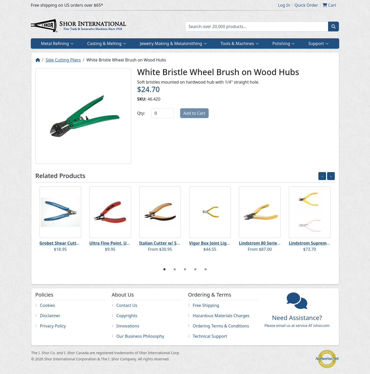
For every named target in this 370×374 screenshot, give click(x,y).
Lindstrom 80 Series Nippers (267, 243)
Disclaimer (50, 315)
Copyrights (126, 315)
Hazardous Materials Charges (221, 315)
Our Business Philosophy (140, 336)
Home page (79, 26)
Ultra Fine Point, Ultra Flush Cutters (125, 243)
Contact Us (126, 305)
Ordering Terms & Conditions (221, 326)
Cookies (47, 305)
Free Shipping (206, 305)
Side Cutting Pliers (63, 60)
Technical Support (210, 336)
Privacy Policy (53, 326)
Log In (284, 5)
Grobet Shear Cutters (61, 243)
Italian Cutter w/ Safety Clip (167, 243)
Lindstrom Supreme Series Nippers (324, 243)
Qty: (141, 113)
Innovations (127, 326)
